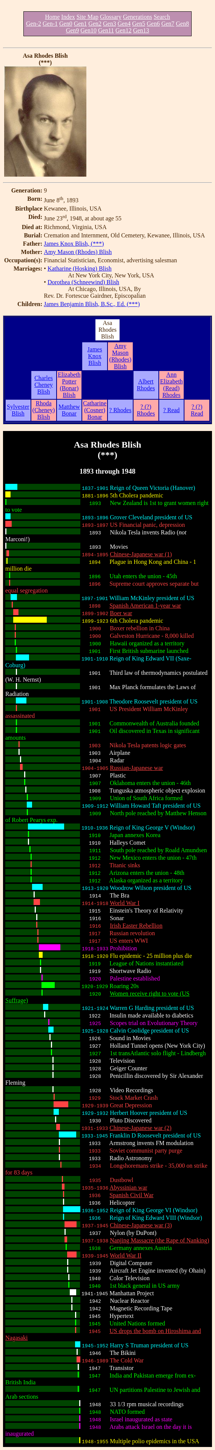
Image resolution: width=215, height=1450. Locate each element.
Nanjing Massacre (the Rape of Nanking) (159, 1240)
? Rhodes (120, 410)
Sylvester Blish (18, 410)
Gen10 (88, 30)
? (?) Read (197, 410)
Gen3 (109, 23)
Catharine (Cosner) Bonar (94, 410)
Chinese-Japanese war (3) (141, 1225)
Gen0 (65, 23)
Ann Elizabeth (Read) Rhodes (171, 384)
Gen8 (182, 23)
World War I (125, 903)
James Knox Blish (95, 356)
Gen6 (153, 23)
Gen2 (94, 23)
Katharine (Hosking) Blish (80, 268)
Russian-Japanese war (136, 768)
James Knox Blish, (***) (74, 243)
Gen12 (123, 30)
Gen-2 (33, 23)
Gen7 (168, 23)
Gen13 (141, 30)
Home (52, 17)
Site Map (87, 17)
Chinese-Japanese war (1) (141, 554)
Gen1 (80, 23)
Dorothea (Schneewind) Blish (83, 282)
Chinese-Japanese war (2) (140, 1128)
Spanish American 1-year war (145, 605)
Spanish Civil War (131, 1195)
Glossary (110, 17)
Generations (137, 17)
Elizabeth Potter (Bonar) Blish (69, 384)
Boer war (121, 613)
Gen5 (138, 23)
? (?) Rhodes (146, 410)
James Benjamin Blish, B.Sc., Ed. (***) (92, 304)
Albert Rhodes (146, 384)
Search (162, 17)
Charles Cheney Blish (43, 385)
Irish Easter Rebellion (136, 925)
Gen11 (106, 30)
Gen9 (72, 30)
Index (68, 17)
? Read (171, 410)
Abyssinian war (128, 1187)
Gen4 (124, 23)
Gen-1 (50, 23)
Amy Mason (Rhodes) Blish (78, 252)
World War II (125, 1255)
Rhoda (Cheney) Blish (43, 410)
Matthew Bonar (69, 410)
